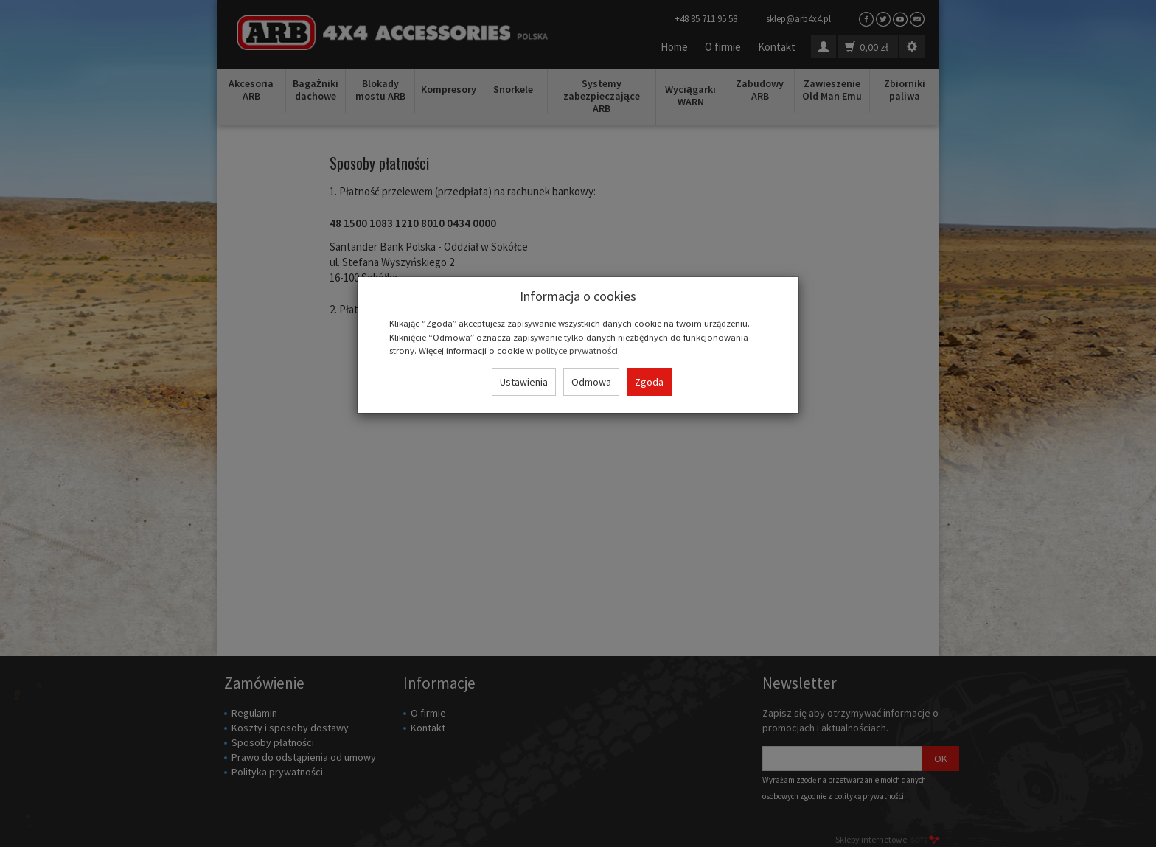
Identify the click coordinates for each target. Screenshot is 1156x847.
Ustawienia (524, 381)
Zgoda (649, 381)
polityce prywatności (576, 350)
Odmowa (591, 381)
